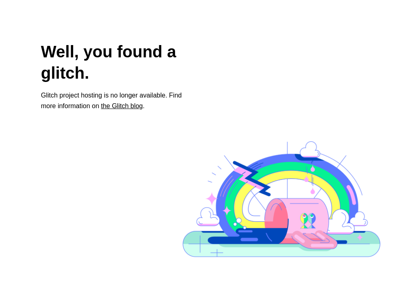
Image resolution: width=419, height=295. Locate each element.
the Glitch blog (122, 105)
